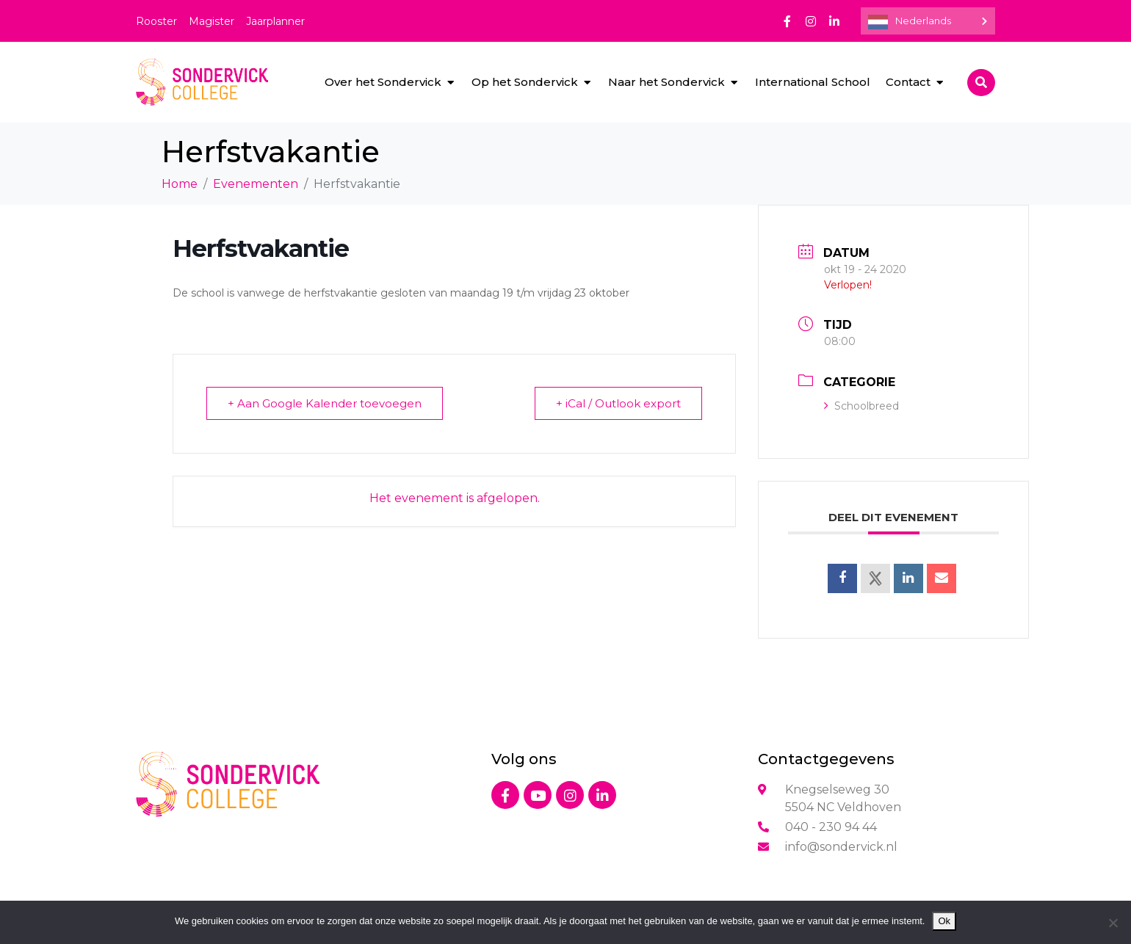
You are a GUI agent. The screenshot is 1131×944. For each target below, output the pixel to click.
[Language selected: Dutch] (928, 21)
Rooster (156, 21)
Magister (211, 21)
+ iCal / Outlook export (618, 403)
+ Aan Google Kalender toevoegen (325, 403)
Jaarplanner (275, 21)
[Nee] (1112, 922)
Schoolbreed (861, 406)
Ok (944, 920)
